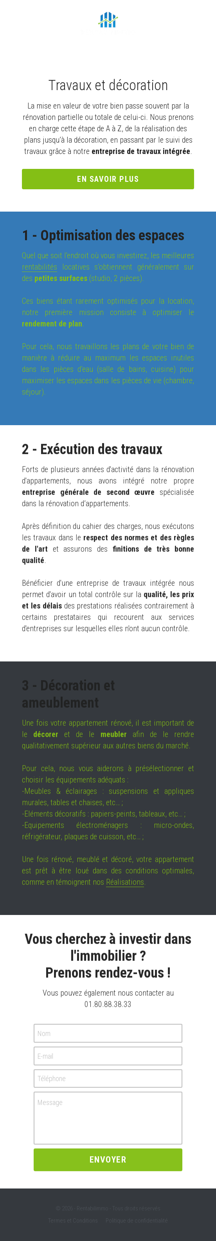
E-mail (45, 1060)
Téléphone (52, 1082)
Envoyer (108, 1164)
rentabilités (39, 267)
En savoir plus (108, 179)
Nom (44, 1037)
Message (50, 1106)
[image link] (108, 23)
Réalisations (125, 885)
